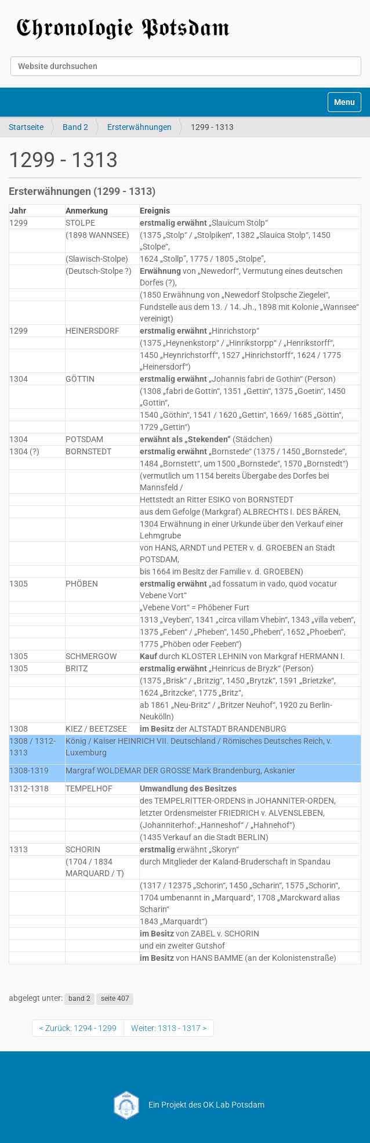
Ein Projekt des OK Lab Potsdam (185, 1104)
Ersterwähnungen (139, 127)
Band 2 (75, 127)
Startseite (26, 127)
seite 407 (115, 998)
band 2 (79, 998)
